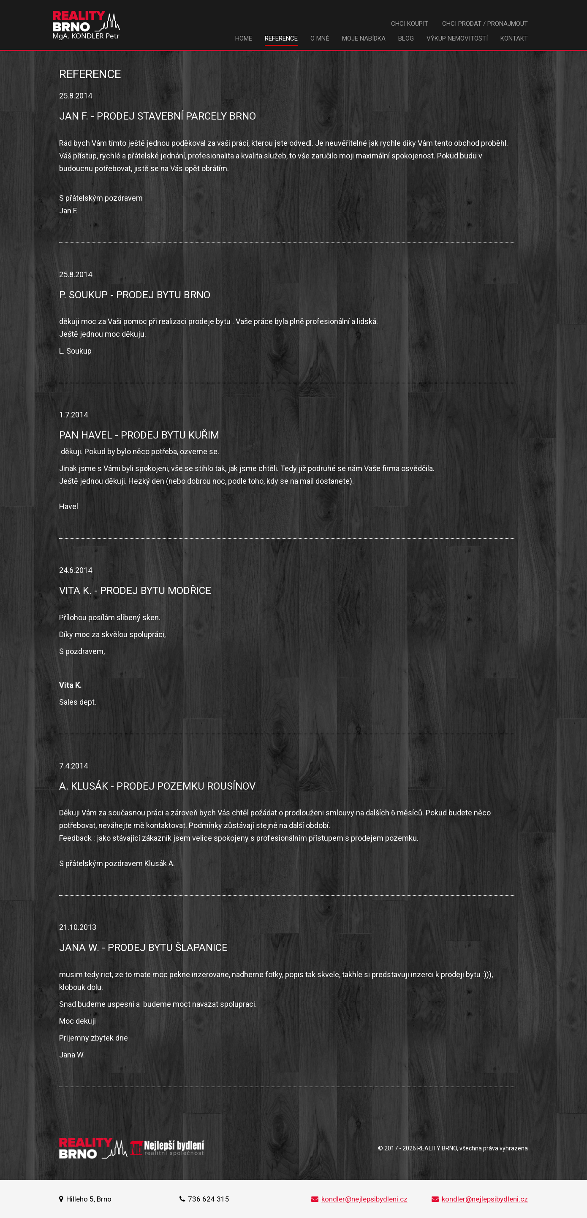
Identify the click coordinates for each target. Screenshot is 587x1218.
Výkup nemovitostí (457, 38)
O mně (319, 38)
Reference (281, 38)
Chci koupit (409, 23)
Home (243, 38)
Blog (406, 38)
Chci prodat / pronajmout (485, 23)
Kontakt (514, 38)
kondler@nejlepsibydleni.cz (359, 1199)
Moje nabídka (364, 38)
